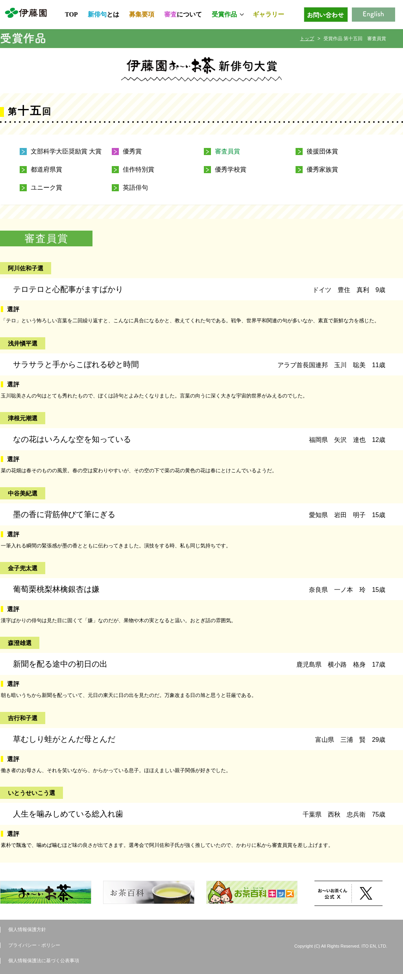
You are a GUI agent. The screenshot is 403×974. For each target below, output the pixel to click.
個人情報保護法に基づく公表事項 (43, 960)
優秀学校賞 (230, 169)
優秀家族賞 (322, 169)
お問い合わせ (326, 14)
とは (103, 14)
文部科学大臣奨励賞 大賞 (66, 151)
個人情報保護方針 (27, 929)
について (183, 14)
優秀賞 (132, 151)
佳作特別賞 (138, 169)
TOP (71, 14)
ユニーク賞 (46, 188)
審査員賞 (227, 151)
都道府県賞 (46, 169)
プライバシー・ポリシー (34, 945)
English (373, 14)
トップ (307, 38)
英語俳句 (135, 188)
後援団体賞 (322, 151)
